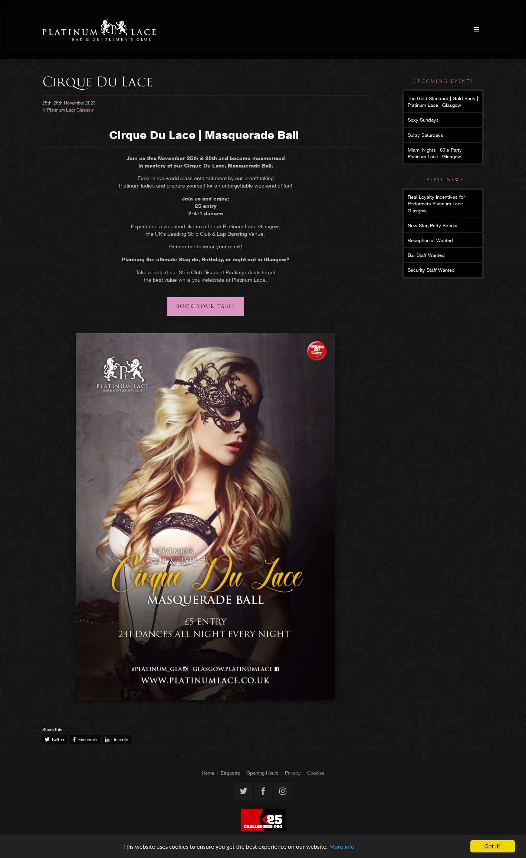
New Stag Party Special (433, 225)
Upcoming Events (443, 81)
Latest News (443, 179)
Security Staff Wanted (431, 270)
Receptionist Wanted (430, 240)
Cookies (316, 773)
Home (208, 773)
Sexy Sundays (423, 120)
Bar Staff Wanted (426, 255)
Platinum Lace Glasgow (99, 30)
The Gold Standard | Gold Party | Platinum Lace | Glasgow (443, 101)
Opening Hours (262, 773)
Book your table (206, 306)
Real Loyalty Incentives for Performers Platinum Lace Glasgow (436, 203)
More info (342, 847)
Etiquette (230, 773)
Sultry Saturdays (425, 135)
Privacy (293, 773)
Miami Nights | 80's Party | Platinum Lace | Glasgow (436, 153)
